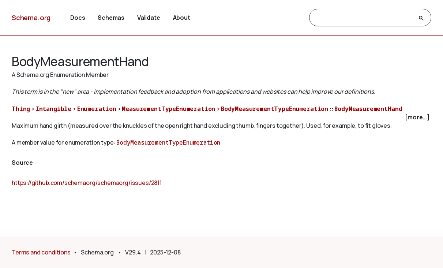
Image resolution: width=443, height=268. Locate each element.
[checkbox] (221, 117)
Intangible (53, 109)
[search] (363, 18)
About (181, 18)
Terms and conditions (41, 252)
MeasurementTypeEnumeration (168, 109)
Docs (77, 18)
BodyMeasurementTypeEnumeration (274, 109)
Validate (148, 18)
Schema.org (31, 17)
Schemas (111, 18)
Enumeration (96, 109)
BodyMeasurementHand (368, 109)
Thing (21, 109)
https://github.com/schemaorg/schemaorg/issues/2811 (87, 183)
